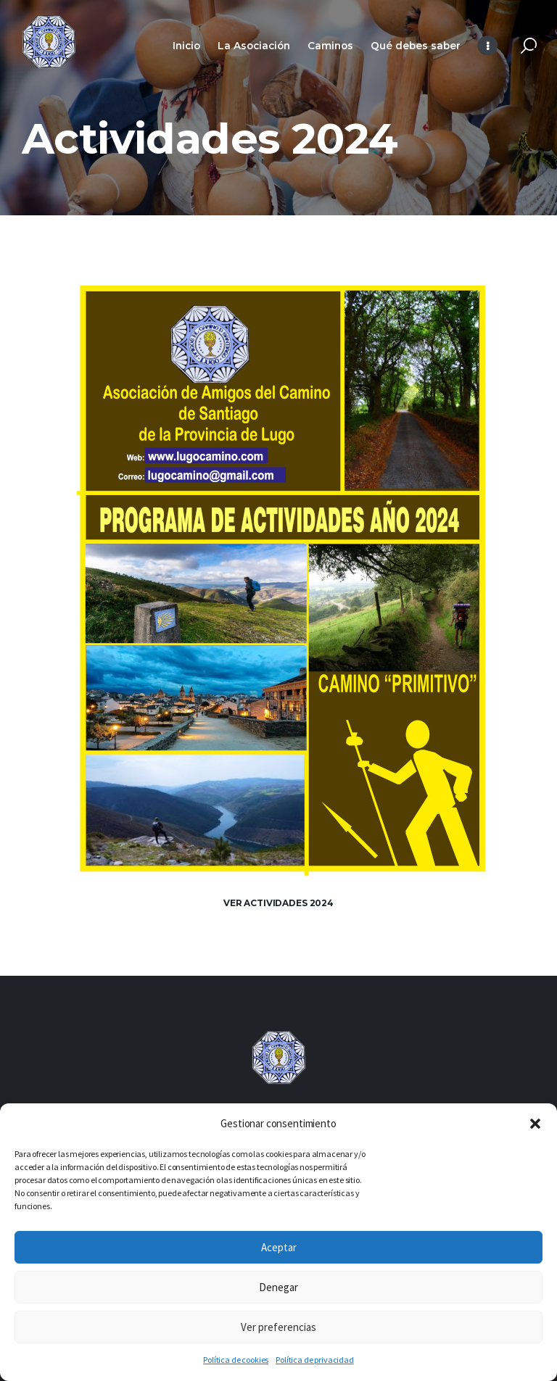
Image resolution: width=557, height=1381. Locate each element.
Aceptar (279, 1247)
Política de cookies (235, 1359)
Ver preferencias (278, 1327)
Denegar (278, 1287)
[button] (535, 1123)
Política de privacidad (314, 1359)
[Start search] (529, 46)
